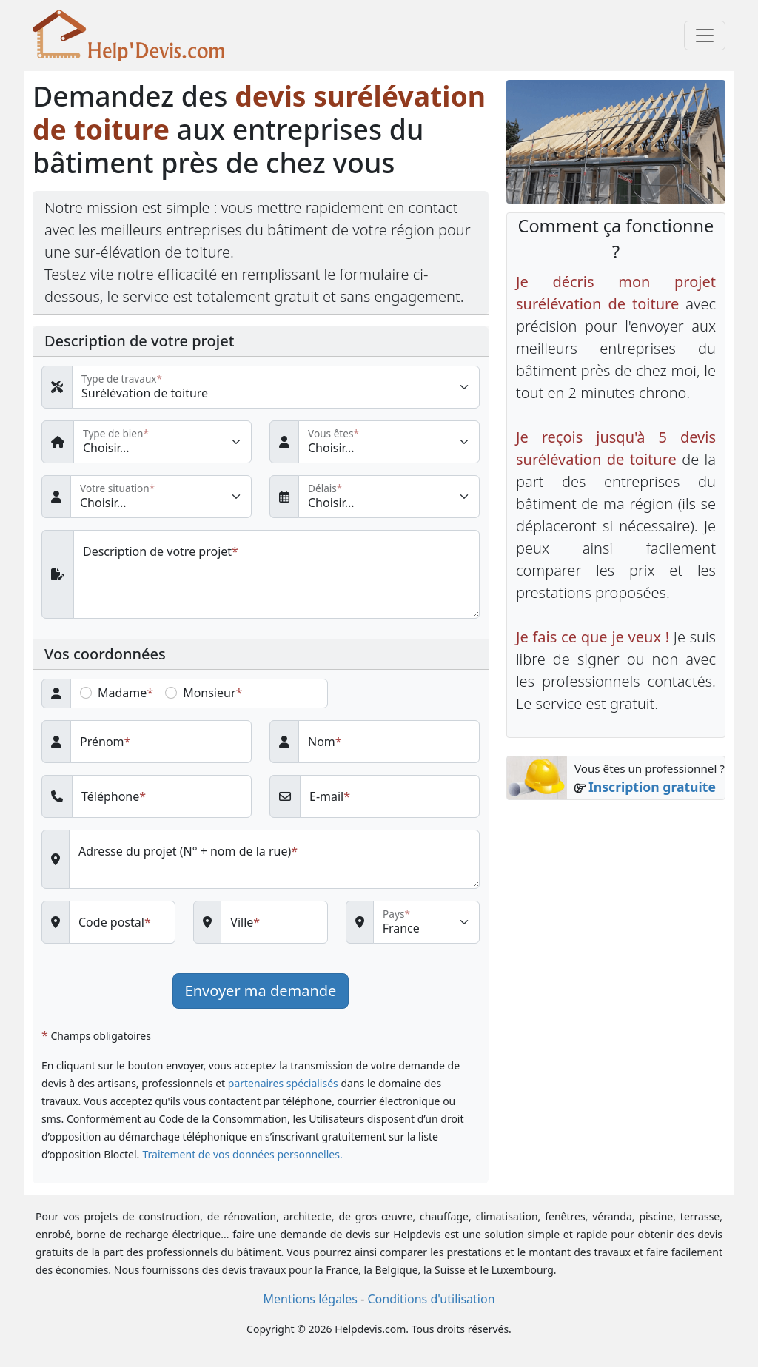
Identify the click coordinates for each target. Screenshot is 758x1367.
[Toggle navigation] (704, 35)
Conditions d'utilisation (430, 1299)
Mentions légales (310, 1299)
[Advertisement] (615, 910)
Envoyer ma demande (261, 991)
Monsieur (209, 693)
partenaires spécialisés (283, 1083)
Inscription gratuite (652, 787)
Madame (122, 693)
